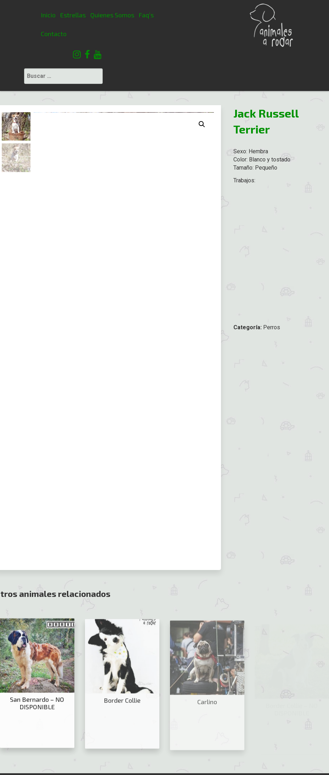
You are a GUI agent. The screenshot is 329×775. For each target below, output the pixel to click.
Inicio (12, 15)
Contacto (17, 34)
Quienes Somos (76, 15)
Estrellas (37, 15)
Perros (271, 286)
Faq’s (110, 15)
